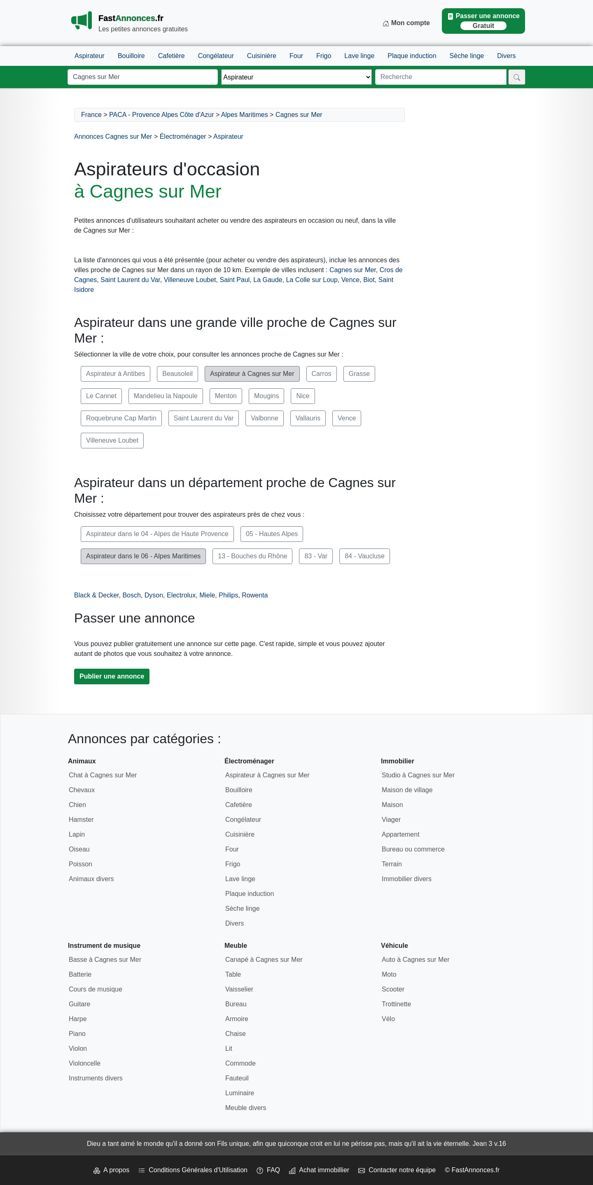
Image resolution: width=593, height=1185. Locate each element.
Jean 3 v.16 (489, 1143)
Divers (506, 55)
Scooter (393, 989)
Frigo (323, 55)
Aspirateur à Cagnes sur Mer (252, 373)
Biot (369, 279)
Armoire (236, 1018)
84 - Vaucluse (365, 556)
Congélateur (216, 55)
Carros (322, 373)
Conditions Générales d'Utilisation (192, 1169)
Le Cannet (101, 395)
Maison (392, 804)
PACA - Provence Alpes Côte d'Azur (161, 114)
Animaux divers (91, 878)
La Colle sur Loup (311, 279)
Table (233, 974)
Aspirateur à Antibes (115, 373)
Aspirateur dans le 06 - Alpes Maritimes (143, 556)
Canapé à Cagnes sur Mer (264, 959)
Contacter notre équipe (397, 1169)
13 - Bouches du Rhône (252, 556)
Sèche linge (467, 55)
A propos (111, 1169)
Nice (302, 395)
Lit (228, 1048)
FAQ (268, 1169)
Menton (226, 395)
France (91, 114)
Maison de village (407, 789)
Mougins (266, 395)
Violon (78, 1048)
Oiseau (79, 849)
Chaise (235, 1033)
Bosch (131, 595)
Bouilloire (131, 55)
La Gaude (267, 279)
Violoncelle (84, 1063)
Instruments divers (96, 1078)
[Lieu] (143, 77)
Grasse (359, 373)
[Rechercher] (516, 77)
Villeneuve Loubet (190, 279)
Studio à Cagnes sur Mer (418, 775)
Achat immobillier (319, 1169)
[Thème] (296, 77)
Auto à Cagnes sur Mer (416, 959)
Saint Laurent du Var (130, 279)
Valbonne (264, 418)
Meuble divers (245, 1107)
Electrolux (181, 595)
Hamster (81, 819)
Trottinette (396, 1004)
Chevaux (82, 789)
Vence (350, 279)
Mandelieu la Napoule (166, 395)
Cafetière (171, 55)
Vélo (388, 1018)
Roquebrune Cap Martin (121, 418)
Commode (240, 1063)
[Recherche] (441, 77)
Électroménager (183, 136)
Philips (228, 595)
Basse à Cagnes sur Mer (105, 959)
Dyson (154, 595)
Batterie (80, 974)
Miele (207, 595)
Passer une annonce (483, 21)
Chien (77, 804)
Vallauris (308, 418)
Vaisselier (239, 989)
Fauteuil (237, 1078)
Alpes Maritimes (244, 114)
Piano (77, 1033)
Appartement (401, 834)
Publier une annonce (111, 676)
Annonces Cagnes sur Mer (113, 136)
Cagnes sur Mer (298, 114)
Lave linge (359, 55)
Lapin (77, 834)
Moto (389, 974)
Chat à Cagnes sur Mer (103, 775)
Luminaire (239, 1092)
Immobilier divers (407, 878)
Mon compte (406, 23)
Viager (391, 819)
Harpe (78, 1018)
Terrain (392, 864)
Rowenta (255, 595)
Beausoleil (177, 373)
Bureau (236, 1004)
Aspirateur (90, 55)
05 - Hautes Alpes (272, 533)
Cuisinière (261, 55)
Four (296, 55)
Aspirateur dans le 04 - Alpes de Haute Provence (157, 533)
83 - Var (315, 556)
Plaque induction (412, 55)
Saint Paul (234, 279)
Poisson (80, 864)
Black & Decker (96, 595)
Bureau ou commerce (413, 849)
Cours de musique (95, 989)
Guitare (79, 1004)
